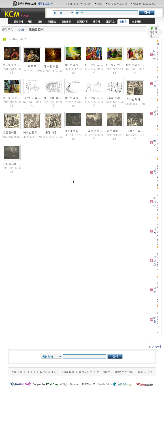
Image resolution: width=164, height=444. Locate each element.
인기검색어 (67, 372)
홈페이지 (16, 372)
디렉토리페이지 (46, 372)
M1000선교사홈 (117, 3)
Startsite (73, 3)
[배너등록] (154, 346)
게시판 (87, 3)
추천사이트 (85, 372)
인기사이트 (104, 372)
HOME (20, 29)
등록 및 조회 (145, 372)
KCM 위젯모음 (124, 372)
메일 (99, 3)
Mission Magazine (144, 3)
